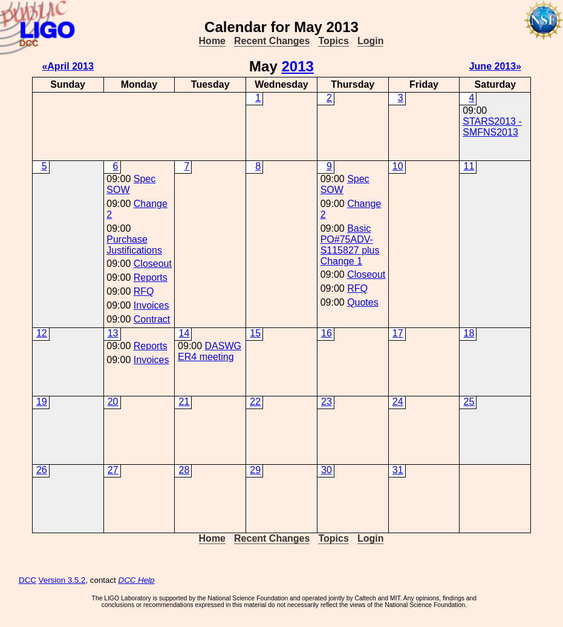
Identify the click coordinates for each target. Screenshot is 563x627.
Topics (333, 41)
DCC (27, 580)
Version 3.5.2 (62, 580)
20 (113, 401)
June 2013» (495, 66)
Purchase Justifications (134, 244)
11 (469, 166)
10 (397, 166)
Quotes (363, 302)
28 (183, 470)
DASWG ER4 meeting (209, 351)
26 (41, 470)
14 (183, 333)
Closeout (153, 263)
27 (113, 470)
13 (113, 333)
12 (41, 333)
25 (469, 401)
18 (469, 333)
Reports (151, 277)
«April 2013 (67, 66)
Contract (152, 319)
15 (255, 333)
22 (255, 401)
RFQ (144, 291)
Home (212, 41)
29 (255, 470)
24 (397, 401)
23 (326, 401)
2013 (297, 66)
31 (397, 470)
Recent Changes (272, 41)
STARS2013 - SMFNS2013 (492, 126)
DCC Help (137, 580)
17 (397, 333)
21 (183, 401)
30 (326, 470)
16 (326, 333)
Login (370, 41)
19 (41, 401)
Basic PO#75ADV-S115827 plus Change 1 (350, 244)
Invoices (151, 305)
